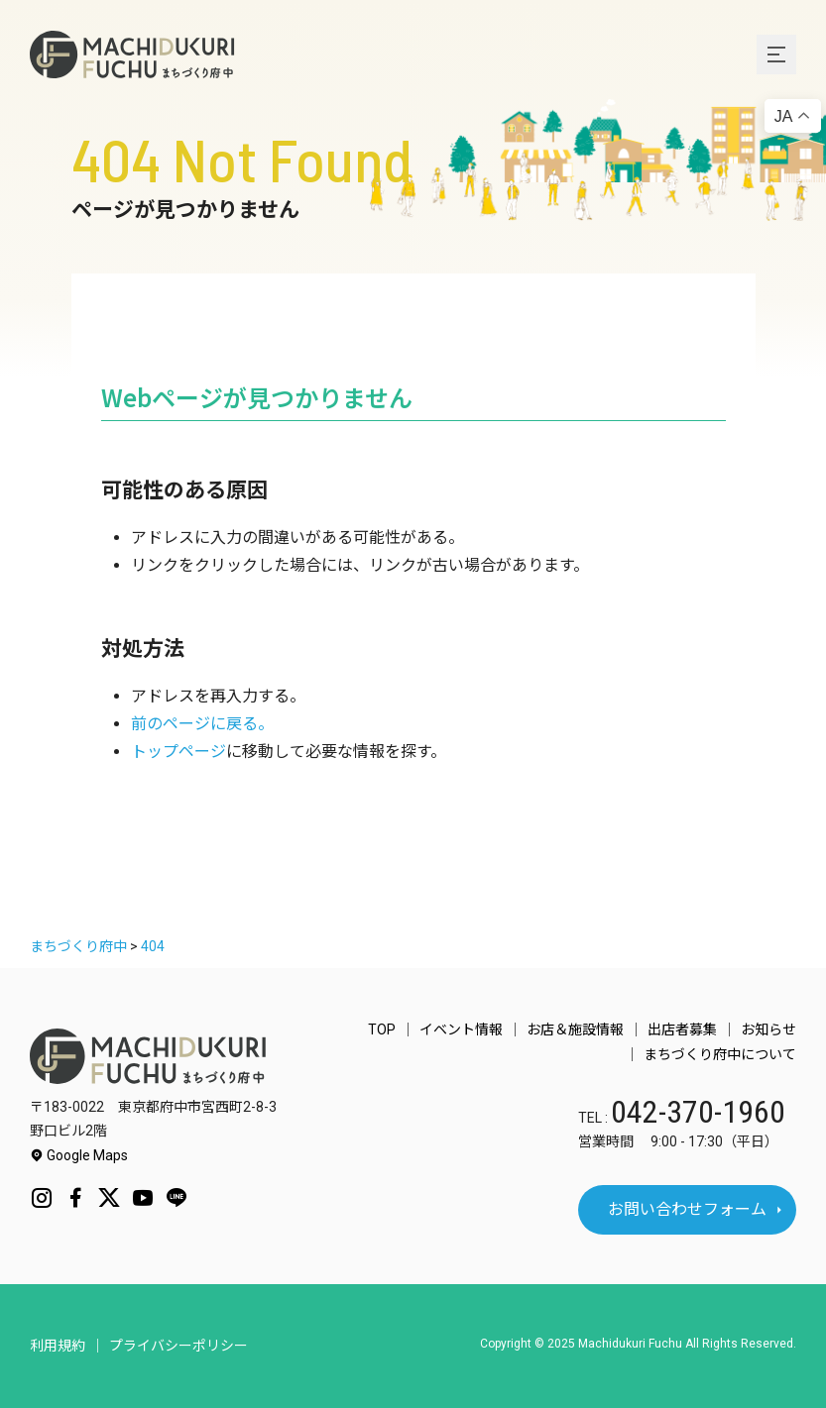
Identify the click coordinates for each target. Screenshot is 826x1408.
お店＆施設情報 (575, 1029)
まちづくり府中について (720, 1054)
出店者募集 (682, 1029)
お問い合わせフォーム (687, 1209)
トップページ (178, 751)
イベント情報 (461, 1029)
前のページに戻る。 (202, 723)
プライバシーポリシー (178, 1346)
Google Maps (79, 1155)
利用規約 (57, 1346)
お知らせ (768, 1029)
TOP (382, 1029)
